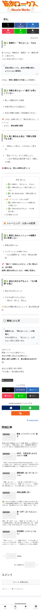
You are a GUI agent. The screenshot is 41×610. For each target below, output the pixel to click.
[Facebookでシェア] (20, 25)
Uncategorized (7, 380)
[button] (33, 31)
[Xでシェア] (8, 25)
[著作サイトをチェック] (11, 408)
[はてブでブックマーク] (33, 25)
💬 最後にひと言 (12, 215)
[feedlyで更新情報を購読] (30, 408)
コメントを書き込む (20, 582)
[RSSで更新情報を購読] (20, 413)
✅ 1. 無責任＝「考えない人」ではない (21, 184)
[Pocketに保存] (8, 31)
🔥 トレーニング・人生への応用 (17, 199)
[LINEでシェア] (20, 31)
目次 (17, 180)
